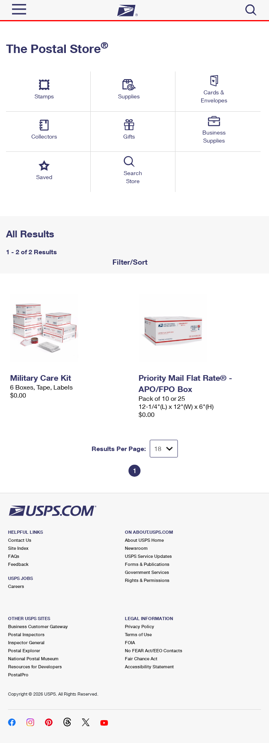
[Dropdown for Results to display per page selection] (164, 448)
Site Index (18, 548)
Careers (16, 586)
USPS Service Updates (148, 556)
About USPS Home (144, 540)
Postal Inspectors (26, 634)
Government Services (147, 572)
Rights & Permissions (147, 580)
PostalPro (18, 674)
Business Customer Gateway (38, 626)
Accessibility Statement (149, 666)
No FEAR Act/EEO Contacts (153, 650)
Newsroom (136, 548)
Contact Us (19, 540)
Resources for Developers (35, 666)
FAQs (13, 556)
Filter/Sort (128, 261)
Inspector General (26, 642)
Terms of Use (138, 634)
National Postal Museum (33, 658)
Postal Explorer (24, 650)
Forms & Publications (147, 564)
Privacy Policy (139, 626)
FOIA (130, 642)
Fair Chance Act (141, 658)
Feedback (18, 564)
